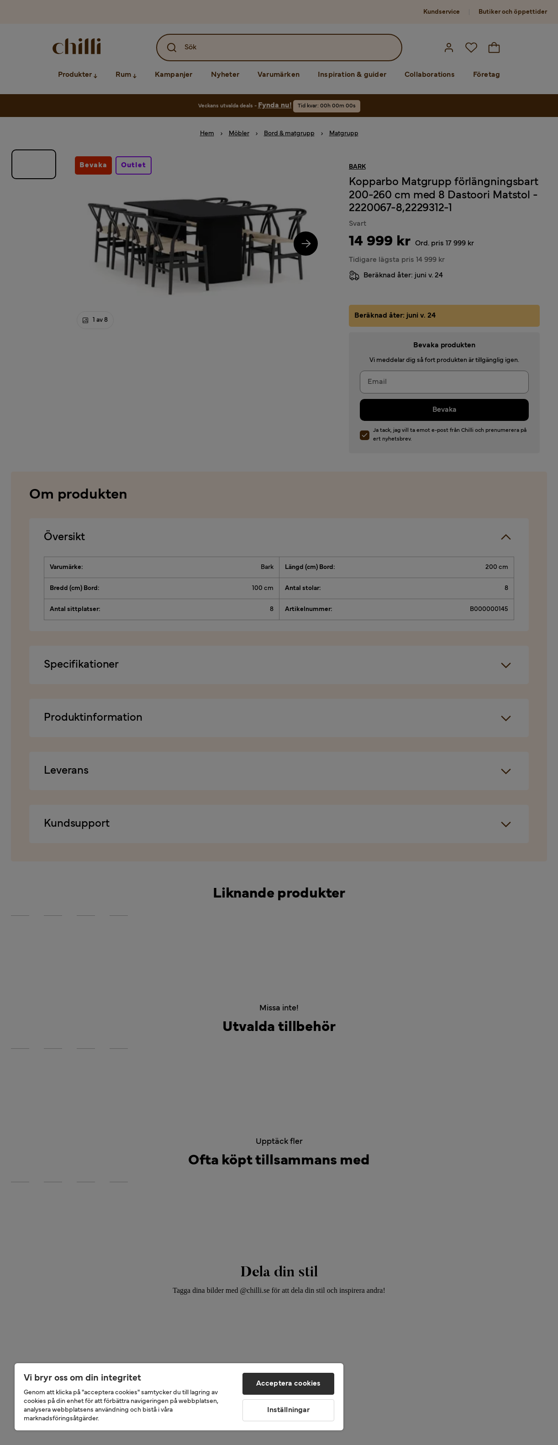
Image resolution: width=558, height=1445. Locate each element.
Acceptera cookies (288, 1384)
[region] (179, 1396)
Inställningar (288, 1410)
